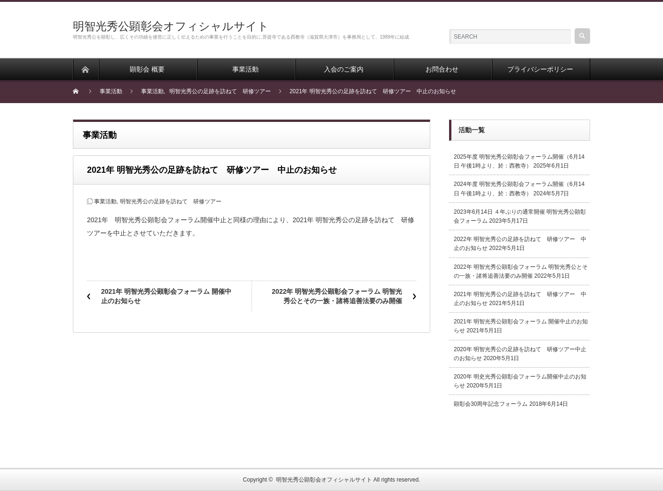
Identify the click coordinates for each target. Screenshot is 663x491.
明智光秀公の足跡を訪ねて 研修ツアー (170, 201)
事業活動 (105, 201)
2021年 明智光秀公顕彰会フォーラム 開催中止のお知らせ (166, 296)
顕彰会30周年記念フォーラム (491, 404)
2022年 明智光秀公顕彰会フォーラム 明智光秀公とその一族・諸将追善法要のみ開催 (337, 296)
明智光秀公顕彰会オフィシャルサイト (171, 26)
